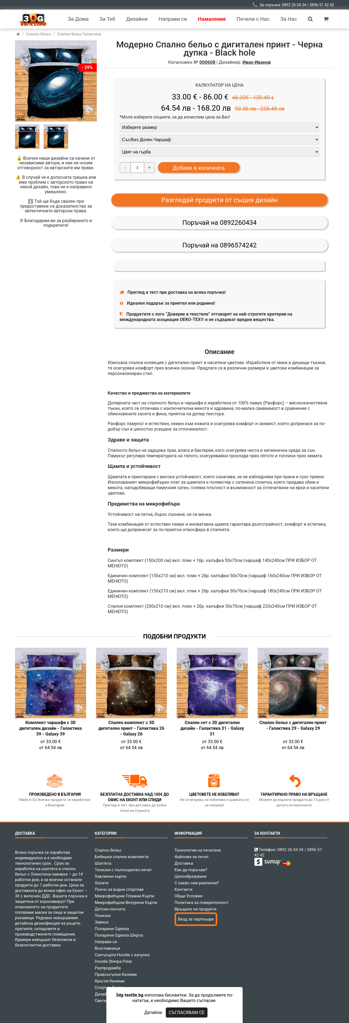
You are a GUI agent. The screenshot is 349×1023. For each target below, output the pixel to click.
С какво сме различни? (196, 882)
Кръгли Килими (110, 981)
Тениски (103, 915)
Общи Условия (188, 896)
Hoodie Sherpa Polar (113, 961)
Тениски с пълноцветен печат (123, 869)
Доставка (183, 863)
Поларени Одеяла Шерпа (119, 935)
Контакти (183, 889)
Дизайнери (105, 994)
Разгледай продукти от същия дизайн (219, 200)
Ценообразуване (190, 876)
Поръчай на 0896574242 (219, 245)
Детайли (153, 1012)
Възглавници (107, 948)
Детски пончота (110, 909)
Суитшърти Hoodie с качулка (122, 954)
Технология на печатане (197, 850)
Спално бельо (108, 850)
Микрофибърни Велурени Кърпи (126, 902)
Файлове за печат (191, 856)
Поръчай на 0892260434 (219, 222)
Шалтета (103, 863)
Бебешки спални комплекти (122, 856)
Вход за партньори (196, 919)
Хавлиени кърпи (111, 876)
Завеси (102, 922)
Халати (102, 882)
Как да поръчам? (190, 869)
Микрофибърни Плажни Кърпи (124, 896)
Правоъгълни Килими (116, 974)
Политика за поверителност (201, 902)
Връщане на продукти (195, 909)
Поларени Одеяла (112, 928)
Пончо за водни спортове (119, 889)
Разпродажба (108, 968)
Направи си (106, 941)
